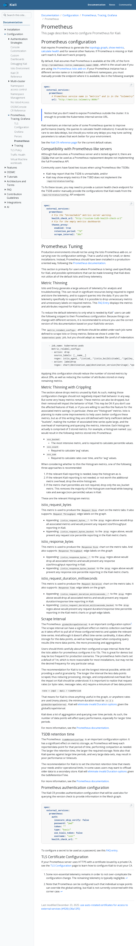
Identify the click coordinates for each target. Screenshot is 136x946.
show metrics (116, 47)
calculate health (50, 51)
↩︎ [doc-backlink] (127, 878)
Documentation (50, 15)
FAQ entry (111, 850)
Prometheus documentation (89, 263)
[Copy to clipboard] (131, 85)
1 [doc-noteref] (113, 312)
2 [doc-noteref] (131, 623)
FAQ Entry (103, 303)
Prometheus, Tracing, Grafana (99, 15)
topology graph (98, 47)
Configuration (71, 15)
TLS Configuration (60, 865)
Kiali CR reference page (63, 142)
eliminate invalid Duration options (97, 704)
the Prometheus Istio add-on (69, 68)
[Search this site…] (16, 15)
